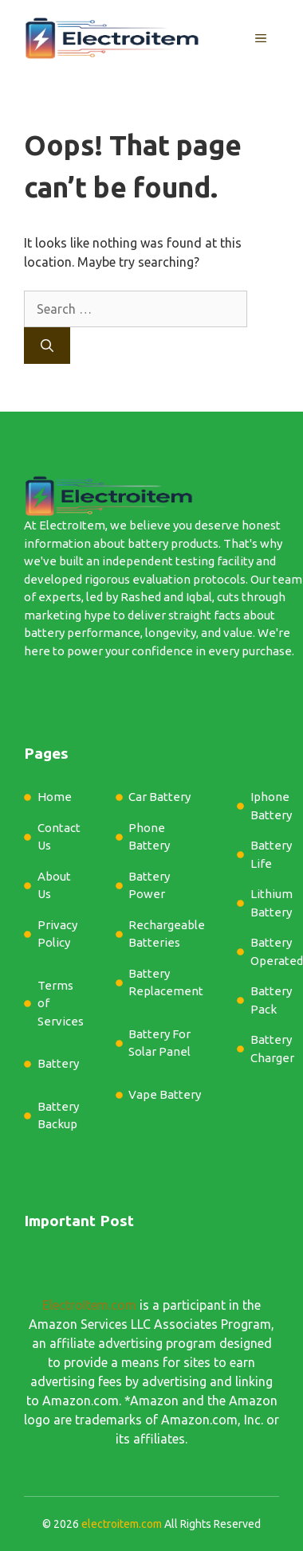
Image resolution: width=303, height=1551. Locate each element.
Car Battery (159, 796)
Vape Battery (164, 1094)
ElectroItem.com (89, 1305)
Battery (58, 1063)
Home (54, 796)
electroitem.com (121, 1524)
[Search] (47, 345)
